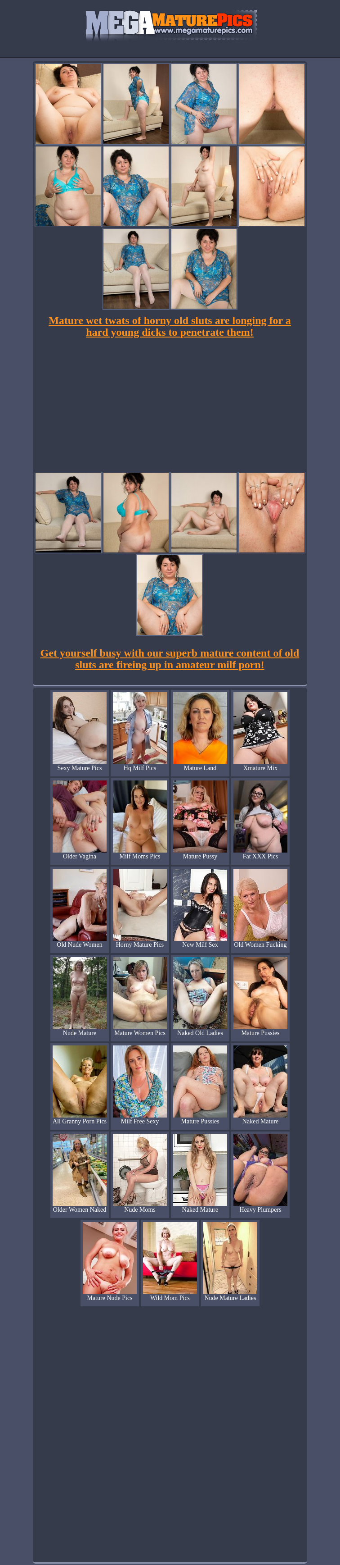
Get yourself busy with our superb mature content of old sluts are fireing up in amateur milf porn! (170, 659)
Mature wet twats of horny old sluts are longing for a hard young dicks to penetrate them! (170, 326)
